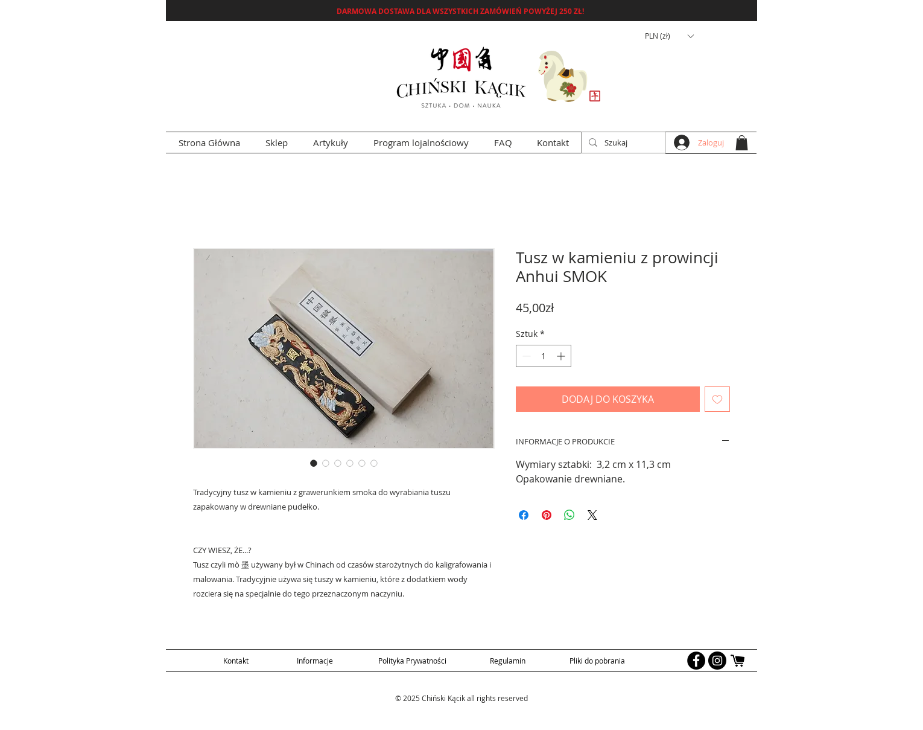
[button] (669, 36)
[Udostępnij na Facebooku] (523, 515)
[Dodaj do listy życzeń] (717, 399)
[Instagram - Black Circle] (717, 661)
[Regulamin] (507, 660)
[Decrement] (525, 356)
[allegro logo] (738, 661)
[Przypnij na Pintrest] (546, 515)
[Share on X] (592, 515)
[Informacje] (314, 660)
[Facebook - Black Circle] (696, 661)
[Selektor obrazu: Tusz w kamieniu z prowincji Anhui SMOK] (314, 463)
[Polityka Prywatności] (412, 660)
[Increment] (561, 356)
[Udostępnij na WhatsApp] (569, 515)
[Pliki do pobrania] (597, 660)
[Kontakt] (236, 660)
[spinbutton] (543, 356)
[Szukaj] (621, 142)
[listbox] (669, 36)
